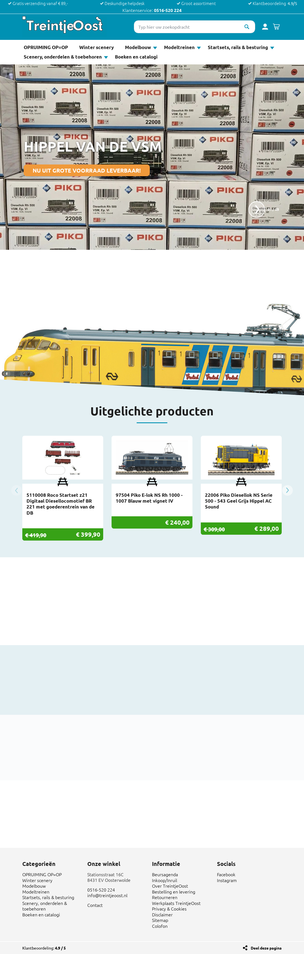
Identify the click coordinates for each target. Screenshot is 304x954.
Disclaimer (162, 914)
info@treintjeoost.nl (107, 895)
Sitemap (160, 920)
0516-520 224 (168, 10)
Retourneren (164, 897)
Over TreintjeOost (170, 886)
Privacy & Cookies (169, 908)
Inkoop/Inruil (164, 880)
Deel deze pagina (266, 947)
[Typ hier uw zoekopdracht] (194, 26)
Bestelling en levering (173, 891)
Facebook (226, 874)
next (256, 209)
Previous (16, 490)
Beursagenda (165, 874)
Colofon (160, 926)
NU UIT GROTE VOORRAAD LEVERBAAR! (87, 170)
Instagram (227, 880)
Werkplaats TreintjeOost (176, 903)
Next (287, 490)
